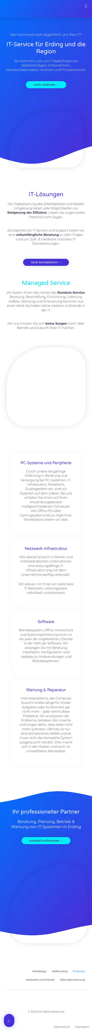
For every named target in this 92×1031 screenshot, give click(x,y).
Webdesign (39, 971)
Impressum (82, 1026)
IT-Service (79, 971)
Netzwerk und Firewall (40, 979)
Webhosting (60, 971)
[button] (86, 6)
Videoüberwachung (72, 979)
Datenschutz (62, 1026)
